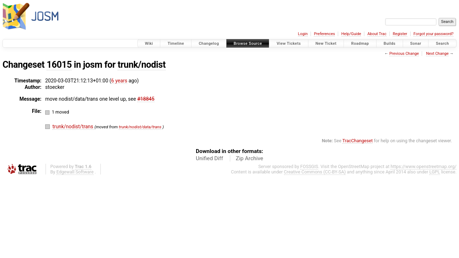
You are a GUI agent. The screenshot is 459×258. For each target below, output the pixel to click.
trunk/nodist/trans (73, 126)
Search (442, 43)
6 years (119, 80)
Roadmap (360, 43)
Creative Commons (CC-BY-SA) (315, 172)
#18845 (146, 99)
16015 (59, 64)
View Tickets (288, 43)
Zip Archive (249, 158)
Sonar (415, 43)
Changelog (209, 43)
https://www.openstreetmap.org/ (423, 166)
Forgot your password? (433, 34)
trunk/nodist (142, 64)
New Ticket (326, 43)
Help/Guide (351, 34)
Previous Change (404, 53)
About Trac (377, 34)
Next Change (437, 53)
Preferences (324, 34)
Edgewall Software (75, 172)
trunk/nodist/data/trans (140, 126)
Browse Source (248, 43)
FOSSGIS (309, 166)
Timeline (175, 43)
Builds (390, 43)
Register (400, 34)
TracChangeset (357, 140)
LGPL (434, 172)
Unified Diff (209, 158)
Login (303, 34)
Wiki (149, 43)
